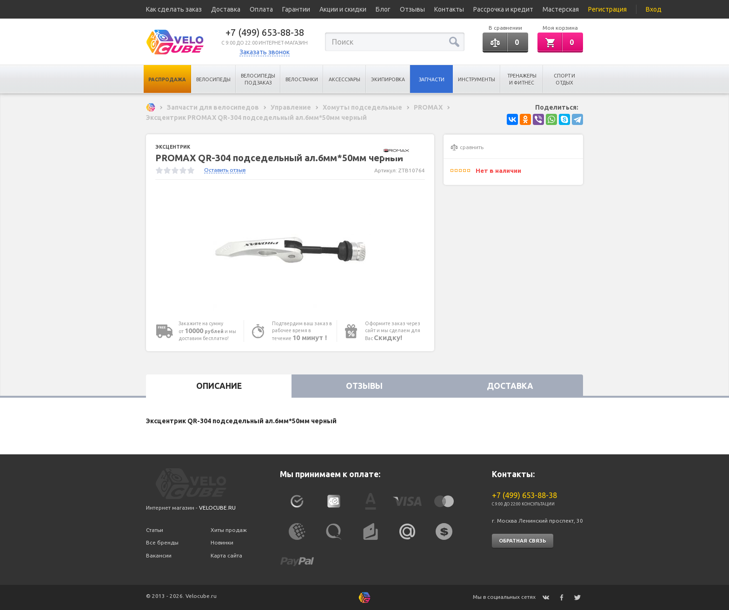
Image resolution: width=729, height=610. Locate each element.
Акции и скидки (342, 9)
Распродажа (167, 79)
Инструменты (476, 79)
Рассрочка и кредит (503, 9)
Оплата (261, 9)
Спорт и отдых (564, 79)
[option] (290, 250)
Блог (383, 9)
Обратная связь (522, 541)
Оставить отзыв (224, 170)
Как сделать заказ (174, 9)
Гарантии (296, 9)
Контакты (449, 9)
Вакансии (159, 555)
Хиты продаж (229, 530)
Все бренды (162, 542)
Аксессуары (344, 79)
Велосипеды (213, 79)
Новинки (222, 542)
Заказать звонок (264, 52)
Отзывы (412, 9)
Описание (219, 385)
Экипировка (388, 79)
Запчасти (431, 79)
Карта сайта (226, 555)
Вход (654, 9)
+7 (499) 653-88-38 (264, 32)
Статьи (154, 530)
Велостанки (301, 79)
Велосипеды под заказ (258, 79)
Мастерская (561, 9)
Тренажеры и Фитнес (522, 79)
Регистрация (607, 9)
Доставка (225, 9)
